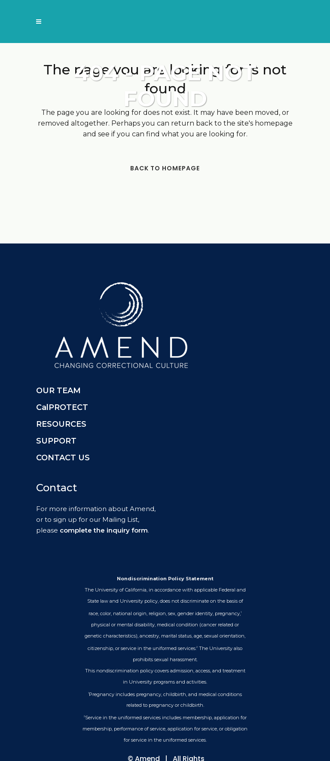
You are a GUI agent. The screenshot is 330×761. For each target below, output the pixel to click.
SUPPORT (56, 441)
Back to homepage (165, 168)
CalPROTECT (62, 407)
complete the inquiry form (104, 530)
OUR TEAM (58, 390)
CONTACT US (63, 457)
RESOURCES (61, 424)
